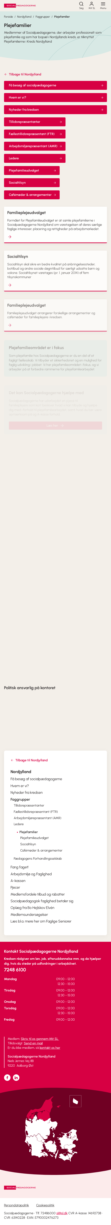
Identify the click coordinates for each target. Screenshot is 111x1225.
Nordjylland (24, 16)
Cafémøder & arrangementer (32, 195)
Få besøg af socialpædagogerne (56, 85)
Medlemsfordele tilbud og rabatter (38, 894)
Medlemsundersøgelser (29, 914)
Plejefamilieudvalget (32, 170)
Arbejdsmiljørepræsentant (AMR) (35, 146)
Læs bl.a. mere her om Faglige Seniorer (41, 921)
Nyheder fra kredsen (56, 110)
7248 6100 (15, 970)
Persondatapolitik (16, 1205)
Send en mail (33, 1043)
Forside (8, 16)
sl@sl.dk (62, 1213)
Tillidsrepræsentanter (35, 122)
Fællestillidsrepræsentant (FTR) (35, 134)
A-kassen (18, 881)
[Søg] (81, 5)
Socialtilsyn (32, 183)
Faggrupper (43, 16)
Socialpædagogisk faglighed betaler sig (42, 901)
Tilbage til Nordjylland (22, 74)
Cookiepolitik (45, 1205)
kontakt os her (50, 1048)
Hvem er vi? (56, 97)
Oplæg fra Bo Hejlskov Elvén (32, 907)
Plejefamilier (62, 16)
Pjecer (15, 887)
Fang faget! (20, 867)
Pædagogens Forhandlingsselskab (38, 858)
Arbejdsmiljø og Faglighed (31, 874)
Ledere (35, 158)
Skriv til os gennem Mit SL (40, 1039)
